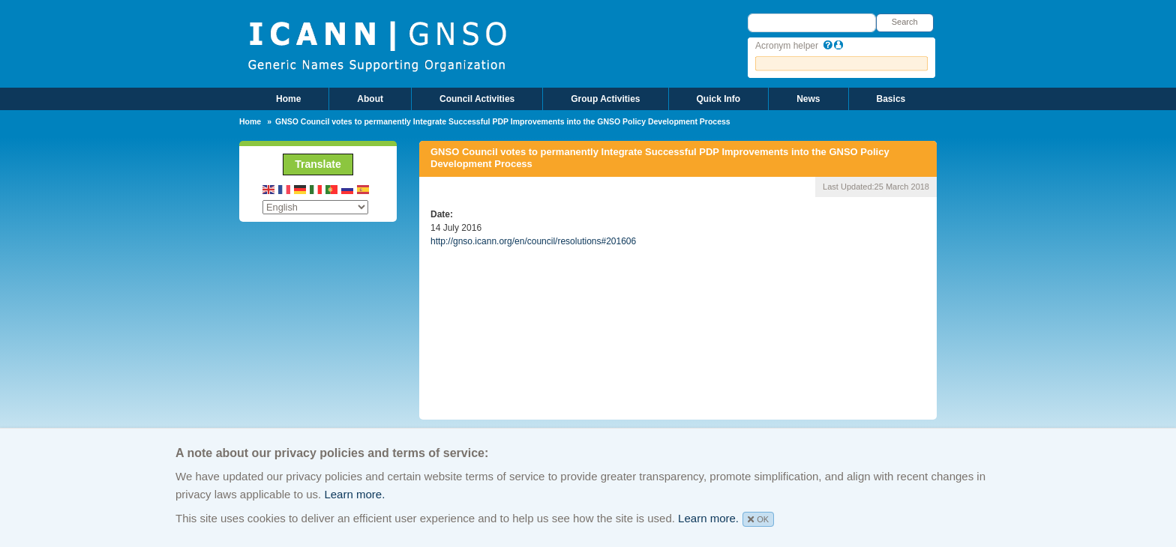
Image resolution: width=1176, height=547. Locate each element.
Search (905, 21)
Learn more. (354, 494)
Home (288, 99)
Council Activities (477, 99)
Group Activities (605, 99)
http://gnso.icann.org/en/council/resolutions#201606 (533, 241)
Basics (891, 99)
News (808, 99)
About (370, 99)
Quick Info (719, 99)
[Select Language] (315, 207)
